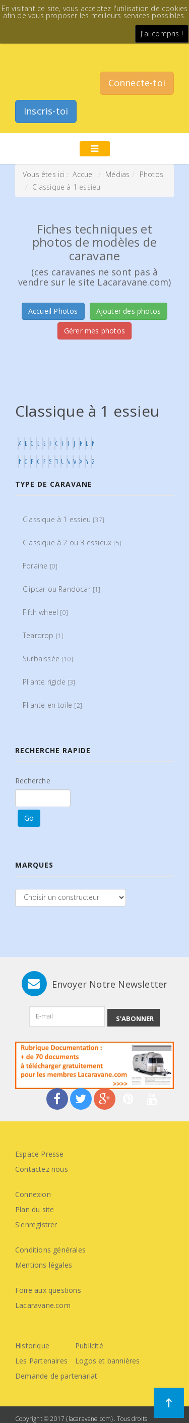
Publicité (89, 1345)
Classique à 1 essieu (63, 519)
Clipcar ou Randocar (62, 589)
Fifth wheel (45, 612)
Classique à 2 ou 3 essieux (72, 542)
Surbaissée (48, 658)
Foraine (40, 566)
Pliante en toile (52, 705)
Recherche (32, 780)
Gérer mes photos (94, 330)
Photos (151, 174)
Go (29, 818)
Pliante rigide (49, 682)
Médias (117, 174)
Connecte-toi (136, 83)
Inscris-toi (46, 111)
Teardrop (43, 635)
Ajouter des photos (128, 311)
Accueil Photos (53, 311)
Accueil (84, 174)
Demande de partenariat (56, 1376)
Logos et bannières (107, 1360)
